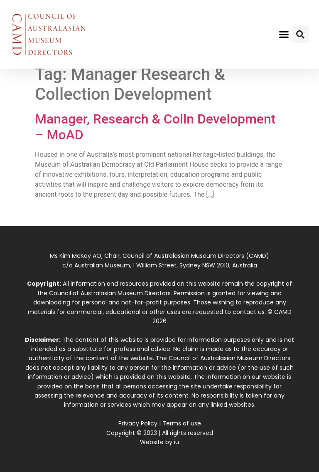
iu (176, 442)
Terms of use (181, 423)
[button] (284, 34)
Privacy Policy (137, 423)
